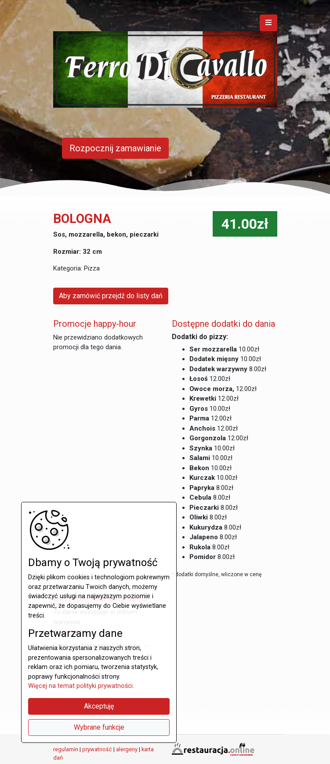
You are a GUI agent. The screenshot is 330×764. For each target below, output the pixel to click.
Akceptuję (99, 706)
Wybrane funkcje (99, 727)
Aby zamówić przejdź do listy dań (111, 296)
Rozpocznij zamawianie (115, 148)
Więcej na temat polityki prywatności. (81, 686)
